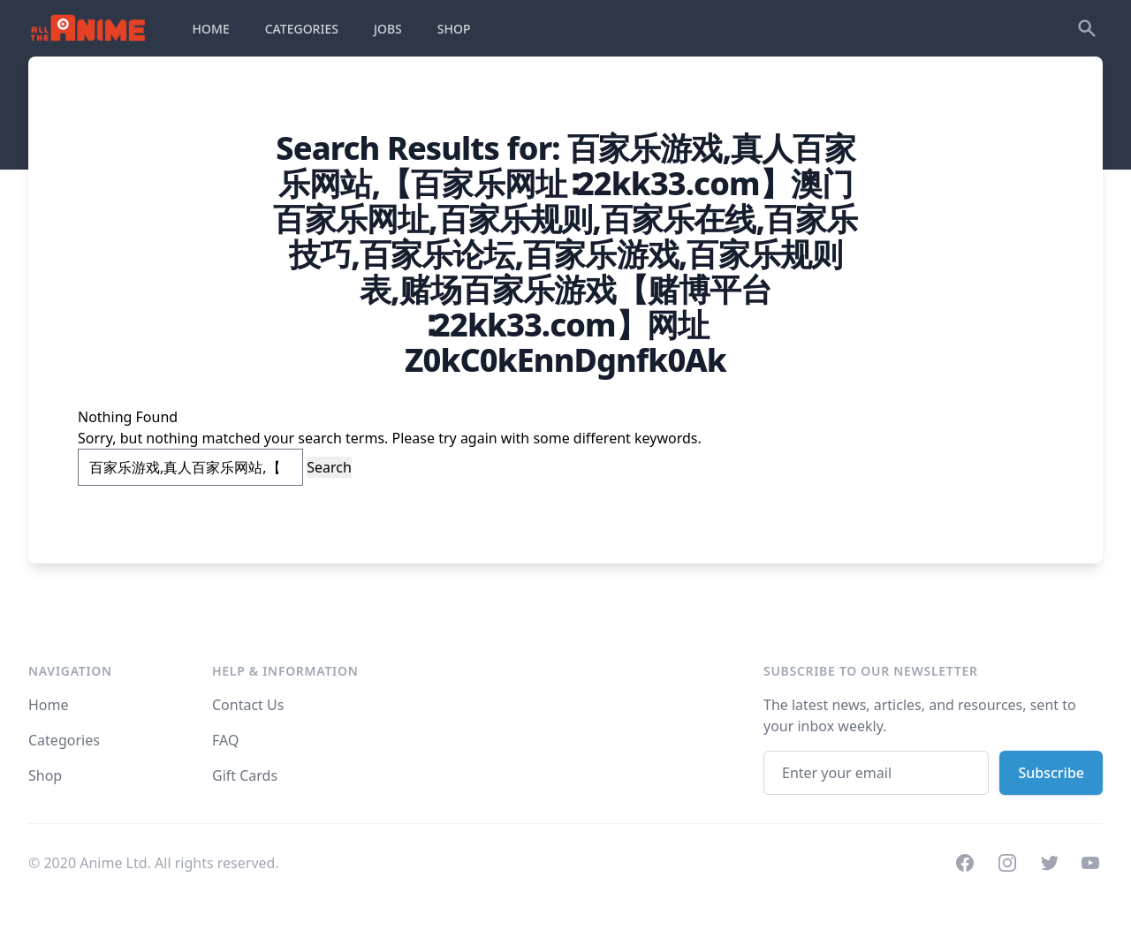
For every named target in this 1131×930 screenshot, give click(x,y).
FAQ (225, 740)
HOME (211, 28)
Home (48, 705)
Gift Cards (244, 775)
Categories (64, 740)
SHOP (454, 28)
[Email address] (876, 773)
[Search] (1087, 28)
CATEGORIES (301, 28)
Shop (45, 775)
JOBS (388, 28)
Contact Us (248, 705)
